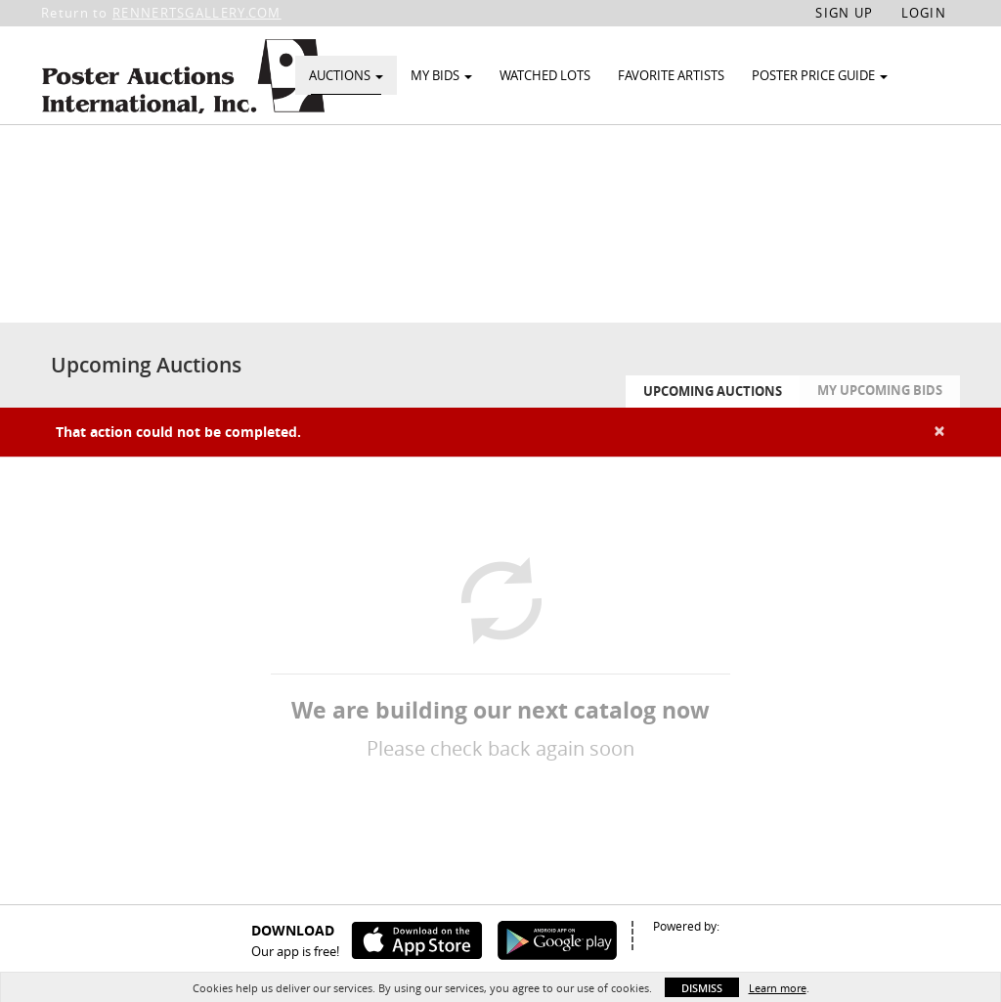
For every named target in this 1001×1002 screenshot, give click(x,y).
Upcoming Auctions (712, 436)
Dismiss (701, 987)
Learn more (777, 987)
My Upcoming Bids (879, 435)
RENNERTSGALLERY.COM (197, 13)
